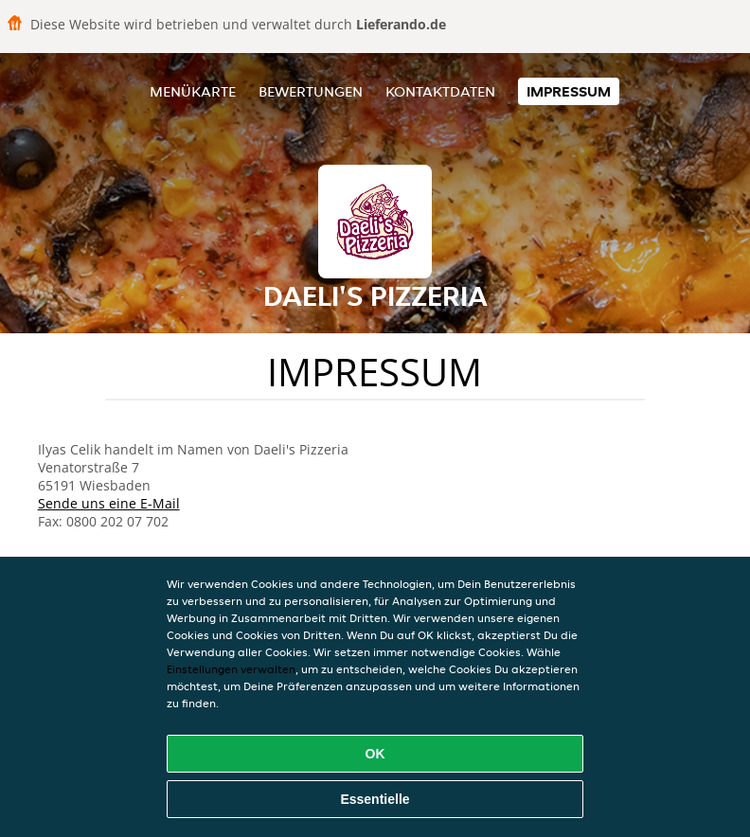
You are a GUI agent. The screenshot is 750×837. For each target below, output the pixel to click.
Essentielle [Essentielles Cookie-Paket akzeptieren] (374, 799)
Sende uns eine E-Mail (109, 503)
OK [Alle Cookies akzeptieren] (375, 753)
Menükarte (193, 91)
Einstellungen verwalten (231, 669)
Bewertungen (311, 91)
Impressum (569, 91)
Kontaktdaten (440, 91)
